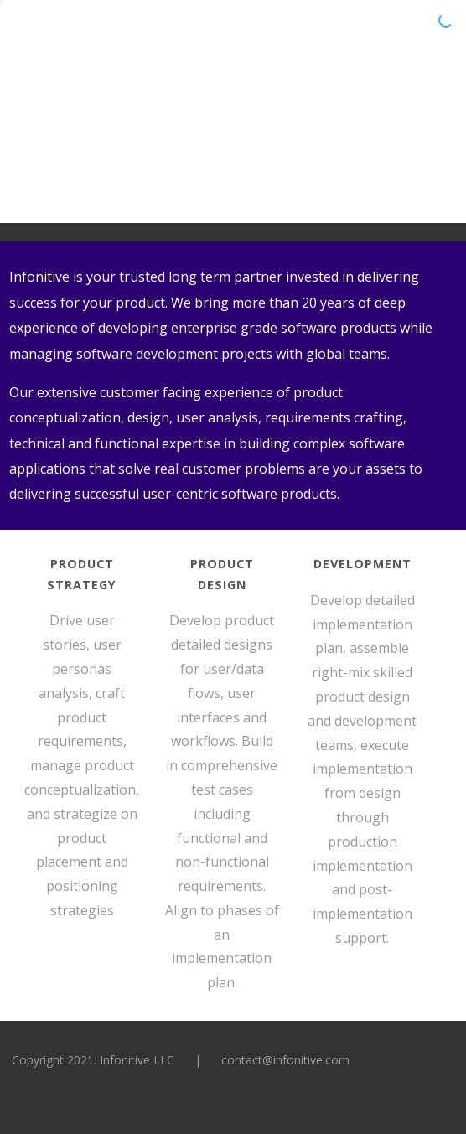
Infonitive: (90, 35)
